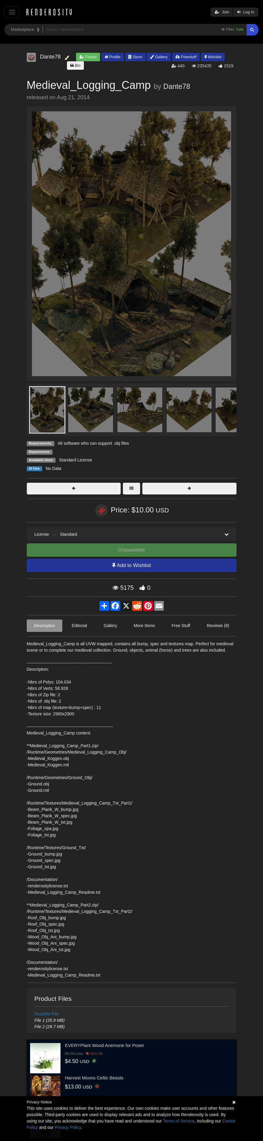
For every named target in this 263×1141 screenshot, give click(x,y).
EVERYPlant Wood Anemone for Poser (104, 1045)
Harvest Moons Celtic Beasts (94, 1077)
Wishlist (212, 57)
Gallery (159, 57)
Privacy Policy (68, 1127)
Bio (75, 65)
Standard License (75, 459)
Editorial (79, 625)
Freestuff (185, 57)
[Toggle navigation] (12, 12)
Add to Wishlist (131, 565)
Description (44, 625)
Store (135, 57)
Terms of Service (179, 1121)
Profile (112, 57)
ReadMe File (46, 1013)
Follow (87, 57)
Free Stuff (180, 625)
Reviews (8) (218, 625)
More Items (144, 625)
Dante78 (176, 86)
